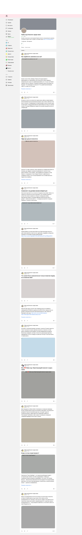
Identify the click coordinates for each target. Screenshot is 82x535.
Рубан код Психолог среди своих (6, 244)
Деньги (1, 245)
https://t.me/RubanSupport (59, 232)
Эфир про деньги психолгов (5, 322)
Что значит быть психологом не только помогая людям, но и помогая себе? (14, 445)
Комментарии (6, 239)
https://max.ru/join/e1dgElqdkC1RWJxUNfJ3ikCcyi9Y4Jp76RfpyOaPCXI (16, 403)
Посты (1, 239)
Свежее (3, 240)
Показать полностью (5, 273)
